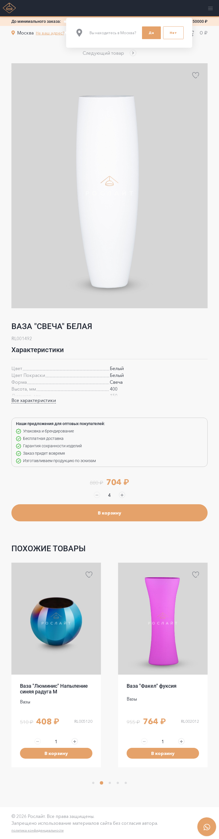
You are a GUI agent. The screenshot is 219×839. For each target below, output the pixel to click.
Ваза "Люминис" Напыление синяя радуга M (54, 689)
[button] (109, 53)
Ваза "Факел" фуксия (152, 686)
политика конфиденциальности (37, 830)
